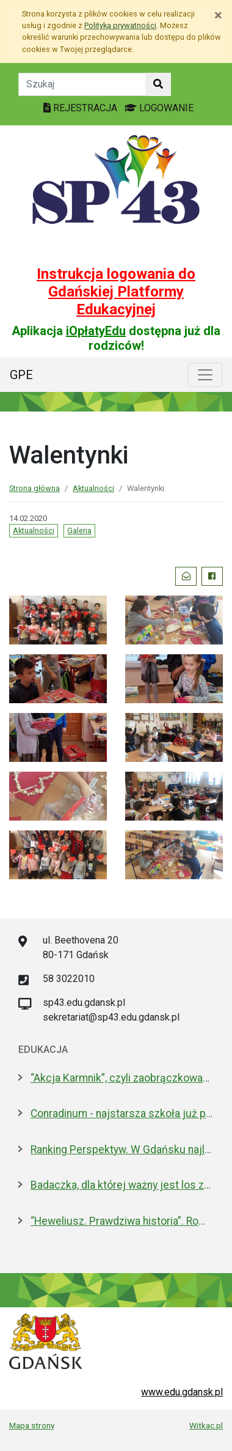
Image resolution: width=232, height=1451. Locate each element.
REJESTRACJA (81, 108)
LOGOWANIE (159, 108)
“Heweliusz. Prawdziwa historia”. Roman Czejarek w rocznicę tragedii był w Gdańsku (122, 1221)
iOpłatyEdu (96, 330)
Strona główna (34, 488)
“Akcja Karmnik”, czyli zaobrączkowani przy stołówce (122, 1078)
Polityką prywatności (120, 25)
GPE (21, 374)
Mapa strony (31, 1425)
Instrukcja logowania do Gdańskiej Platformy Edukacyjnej (116, 291)
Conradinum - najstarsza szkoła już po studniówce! (122, 1113)
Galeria (79, 530)
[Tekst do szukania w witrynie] (82, 84)
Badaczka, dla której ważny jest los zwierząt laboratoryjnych (122, 1185)
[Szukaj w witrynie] (158, 84)
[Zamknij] (218, 15)
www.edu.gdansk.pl (182, 1392)
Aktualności (93, 488)
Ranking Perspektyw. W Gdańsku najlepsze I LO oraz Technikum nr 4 (122, 1149)
